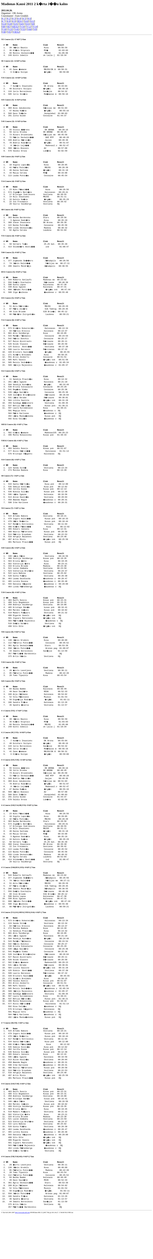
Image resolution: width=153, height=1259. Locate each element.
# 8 (8, 21)
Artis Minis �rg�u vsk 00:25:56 (41, 558)
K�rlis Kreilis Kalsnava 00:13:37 (40, 342)
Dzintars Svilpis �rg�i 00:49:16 (41, 90)
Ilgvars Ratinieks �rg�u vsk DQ (41, 641)
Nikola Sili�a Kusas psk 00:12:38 (40, 509)
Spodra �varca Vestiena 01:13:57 (40, 730)
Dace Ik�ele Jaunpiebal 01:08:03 (40, 115)
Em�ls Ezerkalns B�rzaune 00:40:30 (41, 292)
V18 (4, 29)
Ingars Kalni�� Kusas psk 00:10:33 (41, 537)
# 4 (18, 18)
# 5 (24, 18)
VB (3, 32)
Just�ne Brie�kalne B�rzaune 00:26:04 (41, 408)
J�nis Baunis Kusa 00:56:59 (40, 48)
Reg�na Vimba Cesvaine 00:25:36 (40, 402)
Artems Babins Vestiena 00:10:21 (39, 534)
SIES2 (15, 26)
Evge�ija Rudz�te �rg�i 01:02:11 (42, 725)
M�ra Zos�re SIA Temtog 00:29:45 (41, 320)
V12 (29, 26)
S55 (27, 24)
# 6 (29, 18)
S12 (32, 21)
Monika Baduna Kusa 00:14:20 (39, 486)
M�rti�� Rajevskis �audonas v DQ (42, 644)
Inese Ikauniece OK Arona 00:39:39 (39, 230)
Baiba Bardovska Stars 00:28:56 (39, 224)
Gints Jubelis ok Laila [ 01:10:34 (39, 56)
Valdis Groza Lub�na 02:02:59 (40, 154)
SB (3, 26)
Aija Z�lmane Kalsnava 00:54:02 (40, 719)
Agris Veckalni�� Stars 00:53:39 (41, 669)
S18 (10, 24)
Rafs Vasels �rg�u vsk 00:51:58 (41, 372)
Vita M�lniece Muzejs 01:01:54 (40, 722)
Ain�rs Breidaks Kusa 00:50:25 (40, 366)
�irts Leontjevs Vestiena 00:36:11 (40, 694)
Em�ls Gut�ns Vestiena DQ (41, 646)
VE (9, 32)
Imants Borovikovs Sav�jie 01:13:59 (40, 674)
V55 (23, 29)
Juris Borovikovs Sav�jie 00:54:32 (40, 93)
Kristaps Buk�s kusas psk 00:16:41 (40, 630)
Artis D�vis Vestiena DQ (40, 680)
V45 (17, 29)
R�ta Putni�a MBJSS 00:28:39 (41, 171)
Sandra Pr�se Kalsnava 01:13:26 (40, 727)
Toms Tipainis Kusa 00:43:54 (39, 700)
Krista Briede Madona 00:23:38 (39, 586)
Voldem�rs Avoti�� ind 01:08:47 (41, 255)
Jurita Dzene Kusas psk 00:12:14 (39, 506)
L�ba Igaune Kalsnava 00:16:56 (40, 511)
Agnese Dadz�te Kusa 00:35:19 (40, 227)
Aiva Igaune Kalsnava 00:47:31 (39, 297)
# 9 (13, 21)
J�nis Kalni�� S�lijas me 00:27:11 (42, 272)
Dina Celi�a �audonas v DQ (41, 432)
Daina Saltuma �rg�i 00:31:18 (41, 174)
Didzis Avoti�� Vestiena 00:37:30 (41, 358)
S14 (4, 24)
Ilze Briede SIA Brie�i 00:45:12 (40, 322)
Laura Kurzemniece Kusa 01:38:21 (39, 421)
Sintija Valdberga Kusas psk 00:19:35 (39, 578)
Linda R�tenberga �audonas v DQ (41, 608)
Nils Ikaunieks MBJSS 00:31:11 (39, 202)
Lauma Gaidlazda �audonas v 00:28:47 (40, 600)
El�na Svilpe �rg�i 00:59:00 (41, 73)
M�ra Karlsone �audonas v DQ (41, 427)
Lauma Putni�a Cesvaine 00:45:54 (40, 179)
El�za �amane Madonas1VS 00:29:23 (41, 447)
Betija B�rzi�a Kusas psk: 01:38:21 (41, 419)
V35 (10, 29)
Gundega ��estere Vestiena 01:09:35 (41, 416)
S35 (15, 24)
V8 (34, 29)
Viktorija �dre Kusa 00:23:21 (40, 583)
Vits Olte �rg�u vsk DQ (41, 649)
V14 (35, 26)
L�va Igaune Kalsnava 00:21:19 (40, 394)
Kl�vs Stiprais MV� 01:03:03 (41, 50)
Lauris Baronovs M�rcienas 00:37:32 (40, 361)
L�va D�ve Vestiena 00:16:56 (41, 575)
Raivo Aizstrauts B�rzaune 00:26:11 (40, 353)
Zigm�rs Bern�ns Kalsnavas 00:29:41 (41, 196)
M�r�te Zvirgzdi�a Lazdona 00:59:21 (41, 325)
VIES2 (16, 32)
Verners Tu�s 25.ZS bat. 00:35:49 (40, 252)
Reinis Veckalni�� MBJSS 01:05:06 (41, 53)
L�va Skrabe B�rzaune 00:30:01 (41, 411)
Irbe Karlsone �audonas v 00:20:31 (40, 519)
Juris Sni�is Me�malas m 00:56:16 (41, 95)
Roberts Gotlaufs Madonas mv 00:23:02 (39, 289)
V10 (22, 26)
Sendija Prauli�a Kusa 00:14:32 (40, 392)
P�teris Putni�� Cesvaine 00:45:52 (41, 666)
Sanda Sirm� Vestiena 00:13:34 (40, 484)
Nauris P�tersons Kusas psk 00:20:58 (40, 550)
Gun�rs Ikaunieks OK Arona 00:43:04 (40, 87)
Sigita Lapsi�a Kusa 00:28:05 (40, 168)
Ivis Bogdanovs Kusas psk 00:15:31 (39, 625)
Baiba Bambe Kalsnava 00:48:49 (39, 714)
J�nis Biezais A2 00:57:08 (40, 151)
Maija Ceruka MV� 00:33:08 (40, 176)
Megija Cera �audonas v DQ (40, 424)
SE (8, 26)
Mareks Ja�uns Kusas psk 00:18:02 (40, 633)
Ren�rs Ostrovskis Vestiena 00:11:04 (40, 542)
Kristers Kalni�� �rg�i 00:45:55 (42, 364)
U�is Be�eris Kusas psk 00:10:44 (41, 539)
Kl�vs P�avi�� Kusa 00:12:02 (42, 545)
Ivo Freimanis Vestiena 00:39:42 (39, 207)
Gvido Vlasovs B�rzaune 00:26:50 (40, 356)
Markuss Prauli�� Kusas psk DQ (41, 561)
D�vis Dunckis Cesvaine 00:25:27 (40, 350)
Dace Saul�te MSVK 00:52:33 (40, 717)
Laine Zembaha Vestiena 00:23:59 (39, 589)
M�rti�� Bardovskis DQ (41, 677)
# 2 (8, 18)
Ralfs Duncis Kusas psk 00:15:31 (39, 622)
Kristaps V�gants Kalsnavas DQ (40, 469)
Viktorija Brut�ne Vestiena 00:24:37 (40, 592)
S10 (26, 21)
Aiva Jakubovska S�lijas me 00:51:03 (40, 110)
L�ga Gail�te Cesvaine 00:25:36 (41, 405)
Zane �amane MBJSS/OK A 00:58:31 (40, 70)
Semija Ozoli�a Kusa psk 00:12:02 (40, 503)
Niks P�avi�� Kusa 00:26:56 (41, 194)
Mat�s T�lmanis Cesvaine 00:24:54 (41, 348)
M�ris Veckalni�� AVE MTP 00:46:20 (41, 140)
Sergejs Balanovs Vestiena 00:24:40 (39, 555)
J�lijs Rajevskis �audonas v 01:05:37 (41, 377)
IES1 (19, 21)
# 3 (13, 18)
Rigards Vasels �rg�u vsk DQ (41, 638)
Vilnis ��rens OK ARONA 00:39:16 (41, 132)
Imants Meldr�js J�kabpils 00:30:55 (41, 275)
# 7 (3, 21)
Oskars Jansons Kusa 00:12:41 (39, 547)
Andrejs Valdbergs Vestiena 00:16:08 (39, 628)
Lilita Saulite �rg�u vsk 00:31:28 (41, 413)
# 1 (3, 18)
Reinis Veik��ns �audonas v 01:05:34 (41, 374)
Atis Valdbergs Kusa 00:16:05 (39, 345)
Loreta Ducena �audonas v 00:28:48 (40, 602)
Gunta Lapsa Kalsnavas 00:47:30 (39, 294)
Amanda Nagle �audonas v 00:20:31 (40, 517)
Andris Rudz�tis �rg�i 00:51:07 (41, 146)
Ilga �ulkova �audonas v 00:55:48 (41, 303)
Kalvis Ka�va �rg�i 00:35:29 (41, 204)
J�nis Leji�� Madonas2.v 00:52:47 (41, 149)
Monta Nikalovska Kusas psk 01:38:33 (39, 449)
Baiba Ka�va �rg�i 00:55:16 (41, 112)
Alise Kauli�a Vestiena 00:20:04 (40, 514)
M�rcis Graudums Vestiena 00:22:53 (40, 553)
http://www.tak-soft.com (22, 1257)
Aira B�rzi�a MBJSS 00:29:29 (41, 317)
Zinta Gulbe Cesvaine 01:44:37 (39, 118)
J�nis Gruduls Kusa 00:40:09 (40, 663)
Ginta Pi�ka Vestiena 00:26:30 (40, 597)
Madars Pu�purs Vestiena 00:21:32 (40, 636)
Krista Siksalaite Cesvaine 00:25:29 (39, 400)
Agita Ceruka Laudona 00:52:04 (39, 238)
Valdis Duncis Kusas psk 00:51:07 (39, 464)
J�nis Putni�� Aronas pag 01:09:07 (41, 672)
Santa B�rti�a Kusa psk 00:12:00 (41, 501)
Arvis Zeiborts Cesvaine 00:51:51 (39, 369)
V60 (29, 29)
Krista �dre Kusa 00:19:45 (40, 581)
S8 (33, 24)
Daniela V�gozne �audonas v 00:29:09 (41, 605)
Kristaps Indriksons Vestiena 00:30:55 (39, 199)
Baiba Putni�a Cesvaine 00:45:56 (40, 232)
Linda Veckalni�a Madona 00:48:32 (40, 235)
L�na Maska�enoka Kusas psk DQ (41, 429)
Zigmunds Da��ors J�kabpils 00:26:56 (41, 269)
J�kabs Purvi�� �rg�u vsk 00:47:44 (42, 300)
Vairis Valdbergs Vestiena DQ (39, 210)
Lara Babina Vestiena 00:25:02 (39, 594)
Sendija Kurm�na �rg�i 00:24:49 (41, 397)
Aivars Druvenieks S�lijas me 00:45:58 (40, 138)
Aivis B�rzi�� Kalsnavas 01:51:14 (41, 466)
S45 (21, 24)
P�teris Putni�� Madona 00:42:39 (41, 697)
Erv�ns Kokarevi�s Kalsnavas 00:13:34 (41, 339)
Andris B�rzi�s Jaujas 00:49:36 (41, 143)
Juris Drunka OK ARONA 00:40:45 (39, 135)
